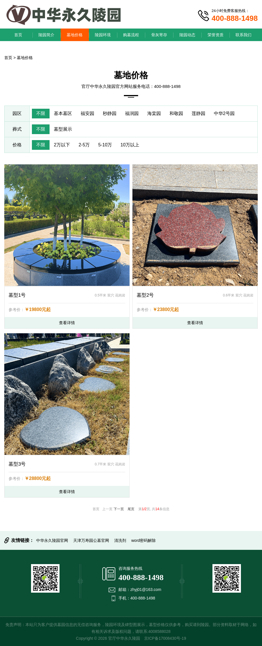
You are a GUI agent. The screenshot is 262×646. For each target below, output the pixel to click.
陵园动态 (187, 35)
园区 (17, 113)
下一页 (119, 509)
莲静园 (198, 113)
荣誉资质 (216, 35)
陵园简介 (46, 35)
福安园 (87, 113)
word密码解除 (143, 540)
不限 (40, 113)
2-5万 (84, 144)
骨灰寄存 (159, 35)
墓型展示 (63, 129)
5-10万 (105, 144)
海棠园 (154, 113)
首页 (18, 35)
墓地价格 (75, 35)
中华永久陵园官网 (52, 540)
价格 (17, 144)
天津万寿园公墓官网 (91, 540)
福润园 (132, 113)
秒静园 (109, 113)
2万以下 (62, 144)
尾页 (131, 509)
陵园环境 (103, 35)
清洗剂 (120, 540)
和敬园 (176, 113)
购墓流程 (131, 35)
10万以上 (129, 144)
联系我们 (243, 35)
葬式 (17, 129)
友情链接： (22, 540)
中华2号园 (224, 113)
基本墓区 (63, 113)
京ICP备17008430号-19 (165, 638)
